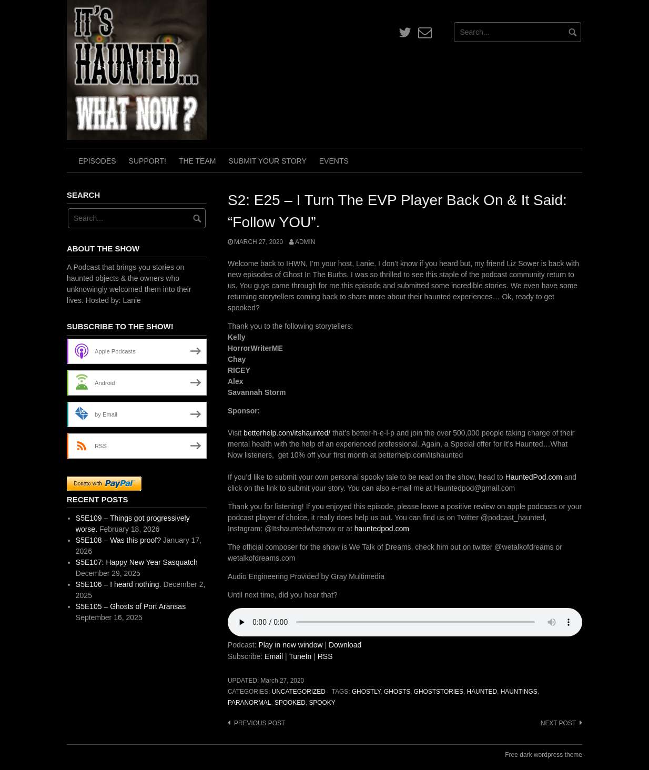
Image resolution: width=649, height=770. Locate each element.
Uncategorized (299, 691)
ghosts (397, 691)
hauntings (519, 691)
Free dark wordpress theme (543, 754)
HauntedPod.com (533, 477)
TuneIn (300, 656)
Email (274, 656)
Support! (147, 161)
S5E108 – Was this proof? (118, 540)
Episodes (97, 161)
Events (334, 161)
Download (345, 645)
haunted (482, 691)
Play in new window (290, 645)
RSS (325, 656)
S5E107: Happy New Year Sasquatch (137, 562)
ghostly (366, 691)
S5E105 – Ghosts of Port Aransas (131, 606)
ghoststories (438, 691)
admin (305, 242)
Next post (558, 723)
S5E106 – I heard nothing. (118, 584)
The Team (197, 161)
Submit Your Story (267, 161)
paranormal (249, 702)
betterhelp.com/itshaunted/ (285, 433)
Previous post (259, 723)
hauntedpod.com (381, 528)
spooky (322, 702)
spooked (290, 702)
